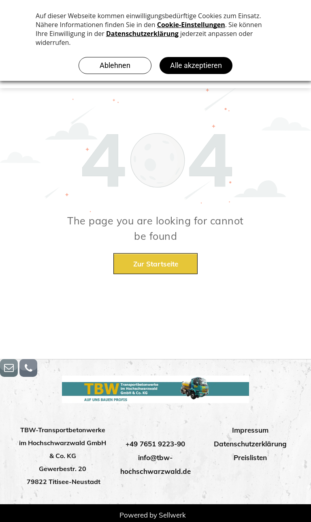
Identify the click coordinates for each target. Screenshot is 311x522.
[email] (9, 369)
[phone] (28, 369)
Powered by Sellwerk (152, 515)
